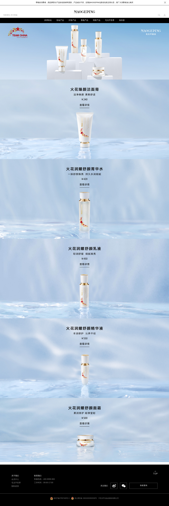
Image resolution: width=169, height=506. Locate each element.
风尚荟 (122, 20)
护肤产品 (72, 20)
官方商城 (14, 15)
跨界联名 (48, 20)
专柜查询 (6, 15)
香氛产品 (84, 20)
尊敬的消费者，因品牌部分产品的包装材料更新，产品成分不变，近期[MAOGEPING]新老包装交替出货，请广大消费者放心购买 (84, 2)
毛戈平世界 (109, 20)
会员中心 (15, 479)
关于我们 (15, 476)
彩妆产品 (60, 20)
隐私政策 (15, 486)
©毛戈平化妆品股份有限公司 (108, 498)
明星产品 (96, 20)
